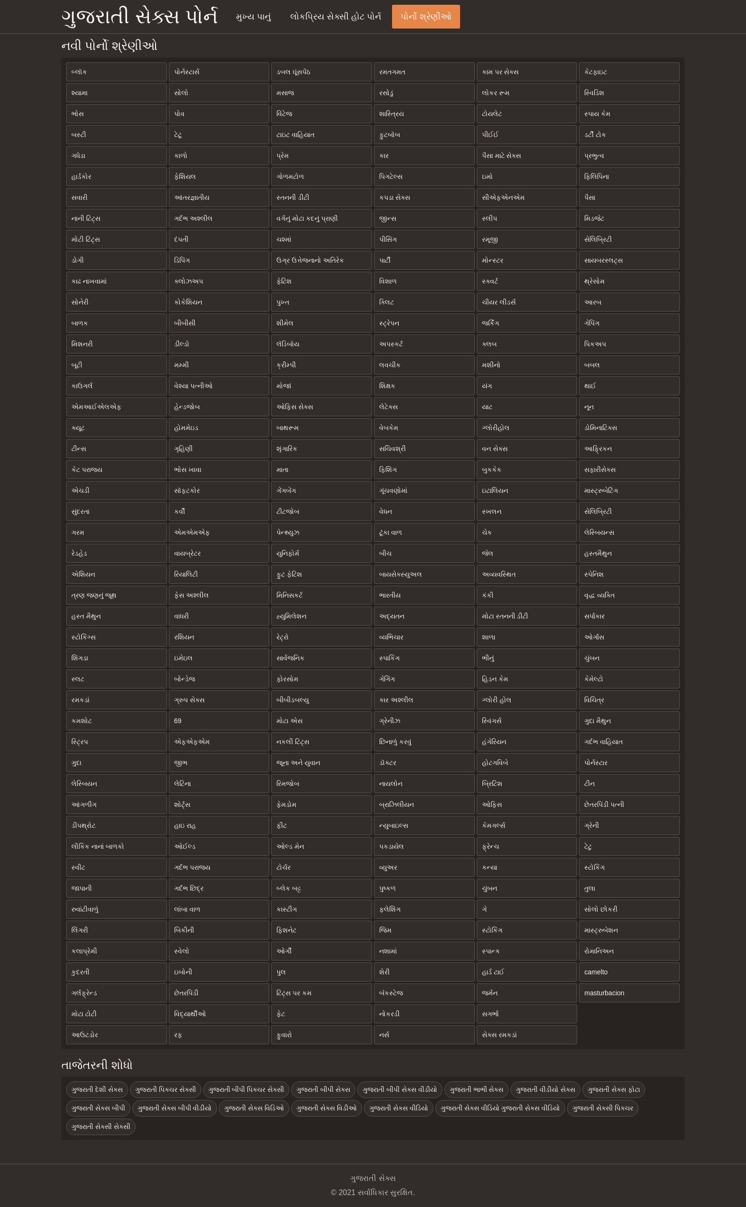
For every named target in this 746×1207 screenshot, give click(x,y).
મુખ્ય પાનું (253, 16)
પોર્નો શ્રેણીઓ (426, 16)
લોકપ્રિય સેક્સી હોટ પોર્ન (335, 16)
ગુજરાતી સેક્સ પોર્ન (139, 16)
